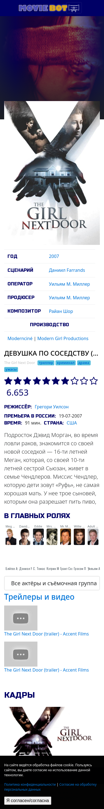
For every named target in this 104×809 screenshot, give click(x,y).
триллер (46, 362)
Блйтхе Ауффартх (17, 568)
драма (83, 362)
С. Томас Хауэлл (44, 568)
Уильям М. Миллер (69, 284)
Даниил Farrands (67, 270)
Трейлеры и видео (39, 596)
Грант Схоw (67, 568)
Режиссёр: (18, 406)
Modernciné (19, 338)
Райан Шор (61, 311)
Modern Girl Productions (62, 338)
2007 (54, 256)
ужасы (11, 369)
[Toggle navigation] (74, 7)
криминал (66, 362)
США (72, 423)
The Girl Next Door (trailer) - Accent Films (46, 634)
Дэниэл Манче (29, 568)
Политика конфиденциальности (30, 784)
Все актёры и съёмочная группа (54, 583)
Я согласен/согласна (27, 800)
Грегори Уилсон (52, 407)
